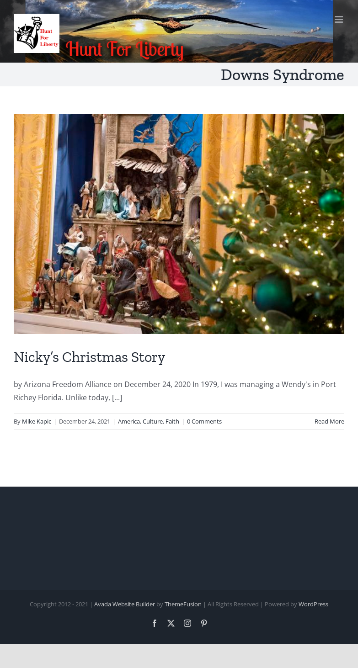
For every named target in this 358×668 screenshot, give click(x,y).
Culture (153, 421)
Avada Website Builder (124, 604)
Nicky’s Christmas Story (89, 357)
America (129, 421)
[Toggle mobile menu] (339, 19)
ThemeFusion (183, 604)
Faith (172, 421)
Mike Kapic (36, 421)
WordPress (313, 604)
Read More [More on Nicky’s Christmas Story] (329, 421)
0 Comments (204, 421)
